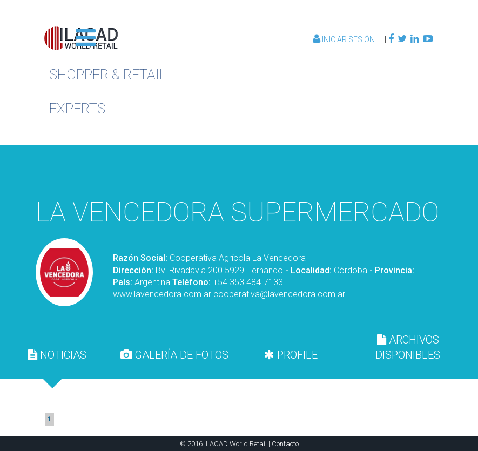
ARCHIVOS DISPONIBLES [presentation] (407, 347)
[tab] (57, 354)
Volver (376, 171)
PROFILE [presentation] (291, 354)
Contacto (285, 444)
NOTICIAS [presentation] (57, 354)
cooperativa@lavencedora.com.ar (279, 294)
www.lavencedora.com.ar (162, 294)
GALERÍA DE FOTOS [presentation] (174, 354)
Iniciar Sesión (344, 39)
